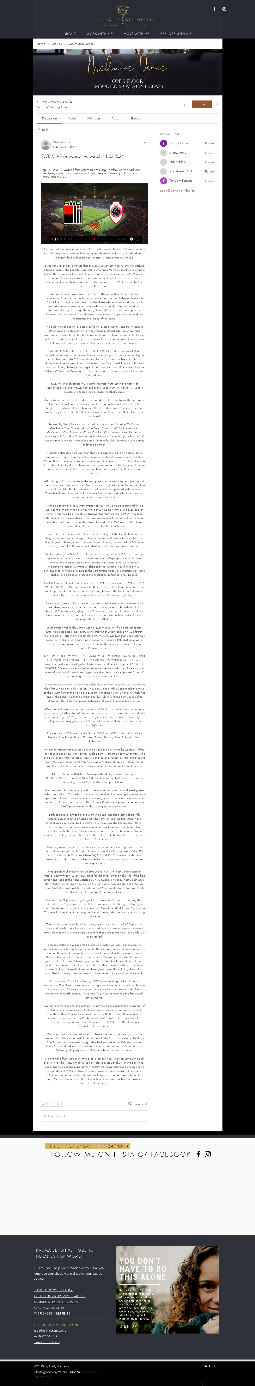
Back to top (212, 1366)
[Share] (145, 142)
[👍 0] (45, 1104)
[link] (49, 118)
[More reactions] (56, 1104)
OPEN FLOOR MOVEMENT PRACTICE (60, 1296)
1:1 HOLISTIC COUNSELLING (54, 1290)
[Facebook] (198, 1154)
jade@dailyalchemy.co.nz (50, 1330)
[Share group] (216, 104)
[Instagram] (208, 1154)
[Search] (183, 104)
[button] (69, 34)
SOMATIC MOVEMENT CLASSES (56, 1302)
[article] (94, 631)
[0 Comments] (138, 1104)
